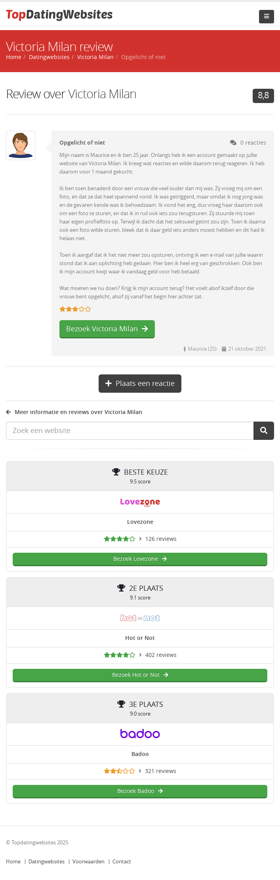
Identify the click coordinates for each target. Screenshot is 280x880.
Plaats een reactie (140, 383)
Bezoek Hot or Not (140, 675)
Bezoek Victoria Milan (107, 329)
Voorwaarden (88, 862)
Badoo (140, 754)
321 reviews (160, 771)
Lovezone (140, 522)
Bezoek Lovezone (140, 558)
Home (13, 862)
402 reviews (161, 655)
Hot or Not (140, 638)
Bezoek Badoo (140, 791)
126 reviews (161, 539)
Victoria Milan (102, 94)
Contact (121, 862)
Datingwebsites (47, 862)
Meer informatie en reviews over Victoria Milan (74, 412)
